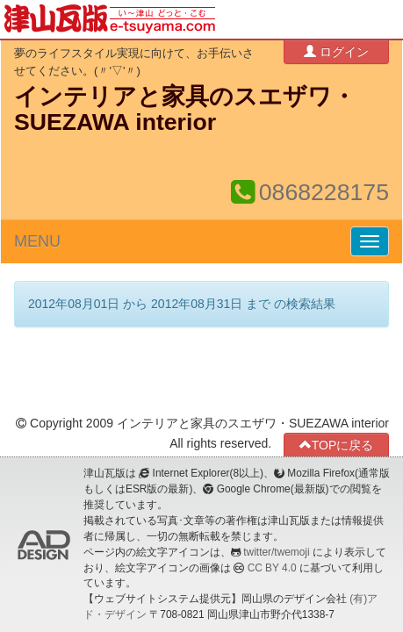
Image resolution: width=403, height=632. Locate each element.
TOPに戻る (336, 444)
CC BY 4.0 (272, 568)
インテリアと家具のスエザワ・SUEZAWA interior (185, 109)
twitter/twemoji (276, 552)
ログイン (336, 51)
